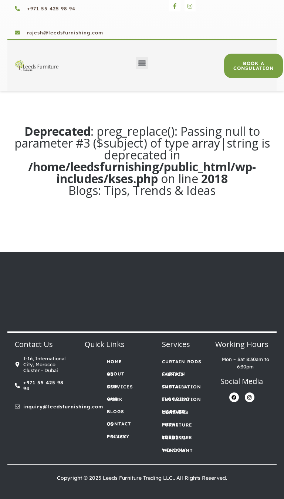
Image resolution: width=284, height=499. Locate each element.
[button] (142, 63)
